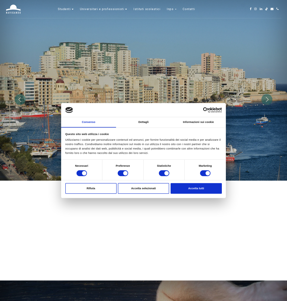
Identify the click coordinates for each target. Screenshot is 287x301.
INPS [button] (171, 13)
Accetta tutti (196, 188)
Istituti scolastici (146, 13)
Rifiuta (91, 188)
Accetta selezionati (143, 188)
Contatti (189, 13)
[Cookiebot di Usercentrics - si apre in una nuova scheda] (206, 110)
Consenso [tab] (88, 122)
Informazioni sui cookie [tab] (198, 122)
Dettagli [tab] (143, 122)
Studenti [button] (65, 13)
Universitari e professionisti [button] (102, 13)
